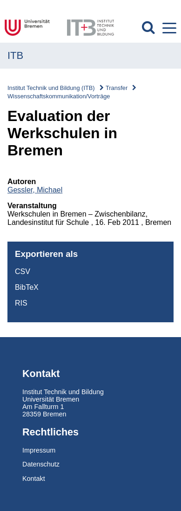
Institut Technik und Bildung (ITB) (51, 87)
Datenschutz (41, 464)
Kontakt (33, 478)
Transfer (116, 87)
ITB (15, 55)
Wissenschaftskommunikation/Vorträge (58, 96)
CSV (22, 271)
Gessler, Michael (34, 190)
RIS (21, 303)
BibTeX (27, 287)
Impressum (38, 450)
